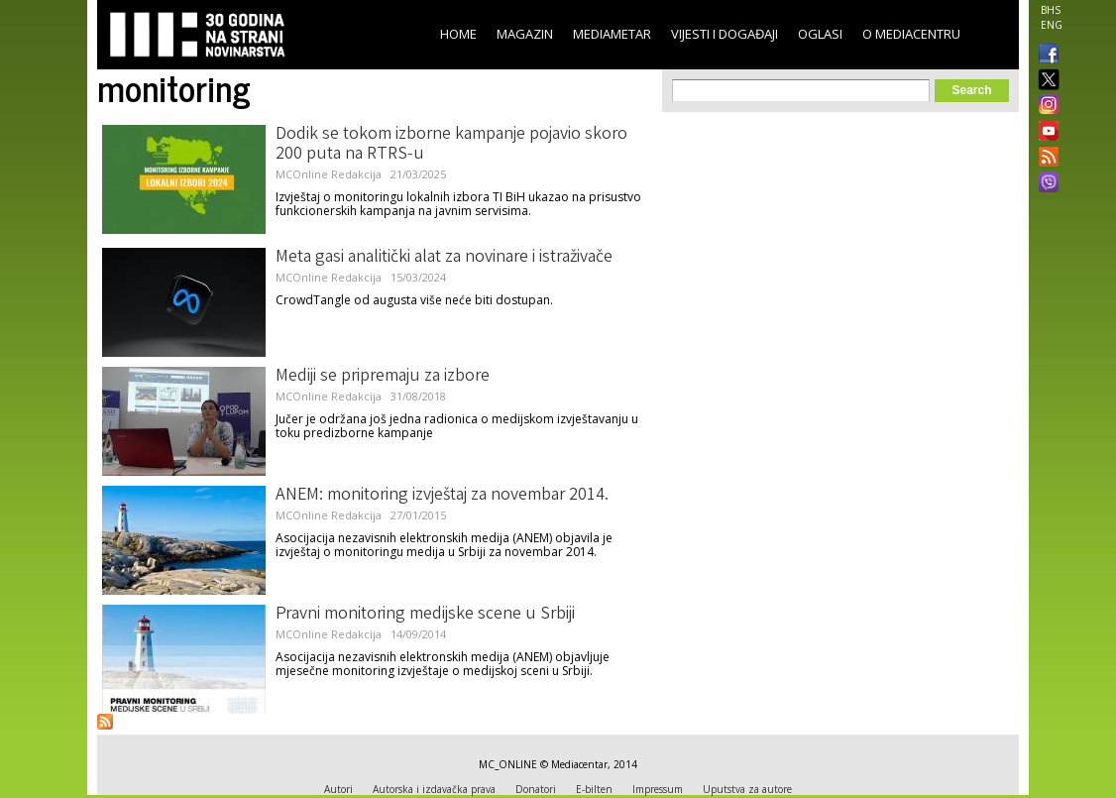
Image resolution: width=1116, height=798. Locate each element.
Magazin (525, 34)
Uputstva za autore (747, 789)
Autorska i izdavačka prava (434, 789)
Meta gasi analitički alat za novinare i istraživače (444, 258)
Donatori (535, 789)
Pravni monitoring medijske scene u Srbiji (425, 614)
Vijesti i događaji (724, 34)
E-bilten (594, 789)
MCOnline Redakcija (329, 174)
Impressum (657, 789)
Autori (338, 789)
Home (458, 34)
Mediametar (612, 34)
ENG (1051, 25)
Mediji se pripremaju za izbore (383, 377)
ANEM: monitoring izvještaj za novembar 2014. (442, 496)
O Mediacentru (911, 34)
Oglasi (820, 34)
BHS (1050, 10)
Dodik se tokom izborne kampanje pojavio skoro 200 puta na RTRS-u (451, 145)
